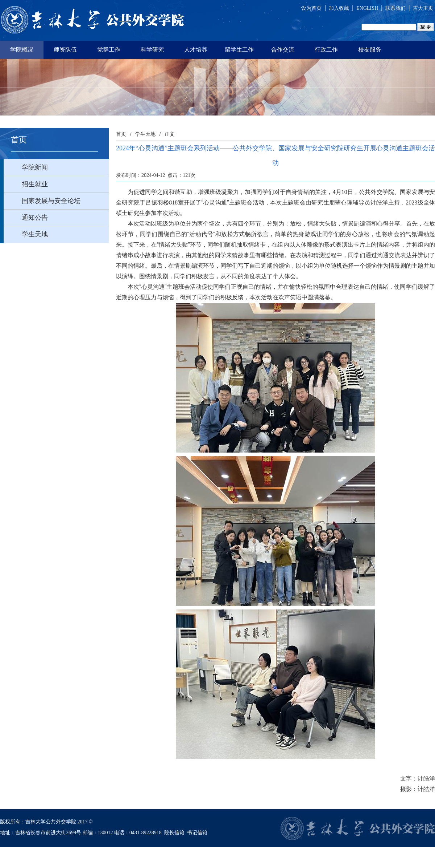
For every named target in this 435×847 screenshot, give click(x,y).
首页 (121, 134)
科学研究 (152, 49)
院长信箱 (174, 832)
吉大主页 (423, 8)
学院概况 (21, 49)
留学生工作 (239, 49)
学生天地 (145, 134)
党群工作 (108, 49)
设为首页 (311, 8)
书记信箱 (197, 832)
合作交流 (282, 49)
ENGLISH (367, 8)
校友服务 (369, 49)
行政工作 (326, 49)
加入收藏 (339, 8)
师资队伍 (65, 49)
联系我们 (395, 8)
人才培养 (195, 49)
